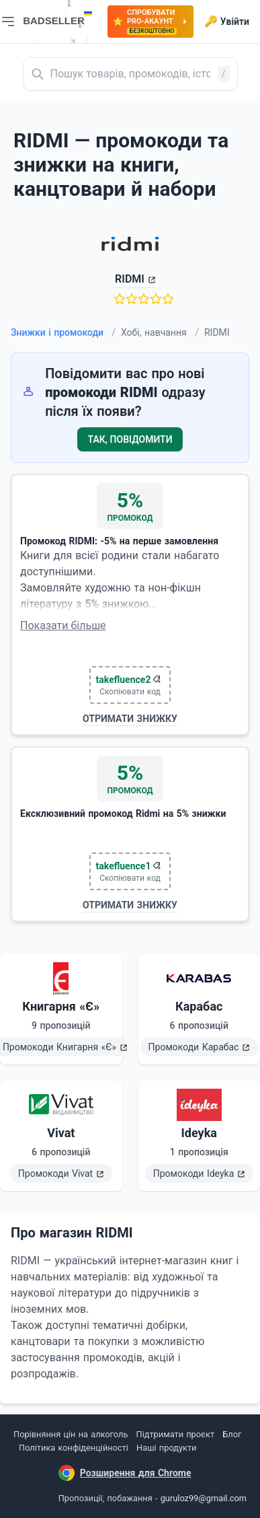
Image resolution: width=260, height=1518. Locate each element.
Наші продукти (166, 1448)
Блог (231, 1434)
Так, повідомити (130, 439)
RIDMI (129, 279)
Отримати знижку (130, 718)
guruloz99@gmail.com (204, 1498)
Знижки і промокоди (63, 332)
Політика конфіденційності (73, 1448)
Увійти (226, 21)
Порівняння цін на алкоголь (70, 1434)
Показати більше (63, 625)
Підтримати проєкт (175, 1434)
